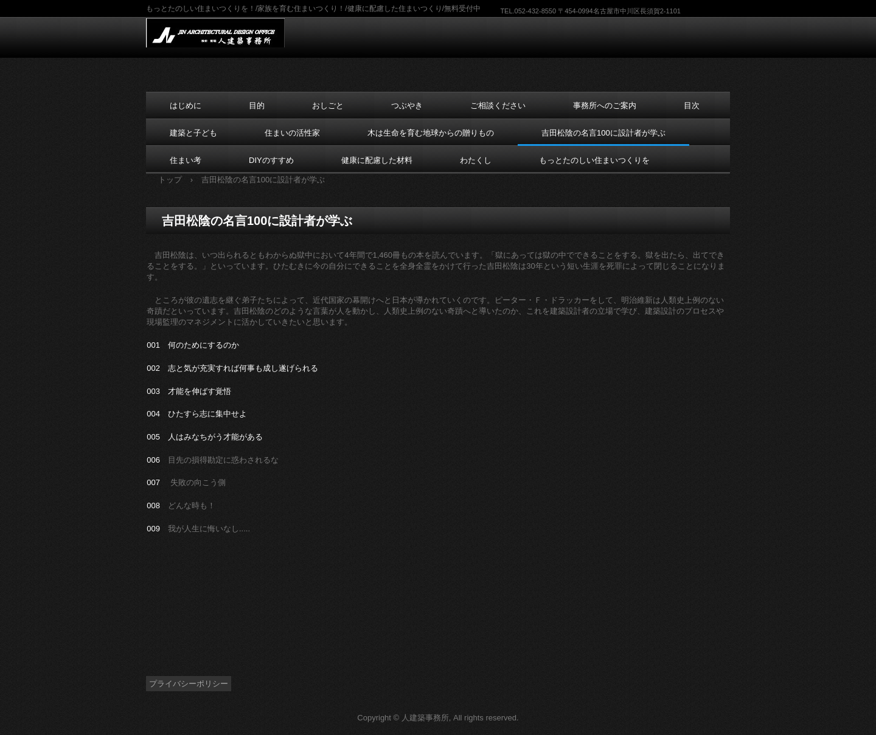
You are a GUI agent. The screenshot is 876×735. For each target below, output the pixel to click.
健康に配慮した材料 (376, 160)
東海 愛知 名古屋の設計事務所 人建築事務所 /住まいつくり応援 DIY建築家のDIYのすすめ (223, 32)
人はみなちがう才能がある (215, 436)
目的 (257, 105)
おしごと (328, 105)
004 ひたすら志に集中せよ (197, 413)
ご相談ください (498, 105)
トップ (170, 179)
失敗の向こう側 (198, 482)
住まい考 (185, 160)
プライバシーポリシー (188, 683)
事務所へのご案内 (604, 105)
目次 (692, 105)
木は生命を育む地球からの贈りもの (430, 132)
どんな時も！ (191, 505)
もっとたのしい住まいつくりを (594, 160)
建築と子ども (193, 132)
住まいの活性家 (292, 132)
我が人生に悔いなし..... (209, 528)
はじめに (185, 105)
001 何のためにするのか (193, 345)
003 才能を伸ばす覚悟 (189, 391)
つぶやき (407, 105)
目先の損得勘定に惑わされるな (223, 459)
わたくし (476, 160)
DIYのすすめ (271, 160)
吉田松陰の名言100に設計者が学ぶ (603, 132)
